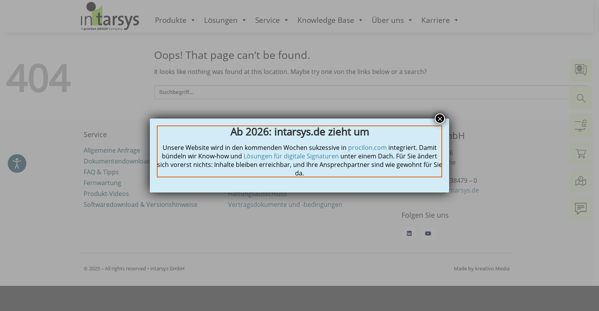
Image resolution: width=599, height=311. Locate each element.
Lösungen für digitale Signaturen (291, 156)
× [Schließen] (440, 118)
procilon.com (367, 147)
